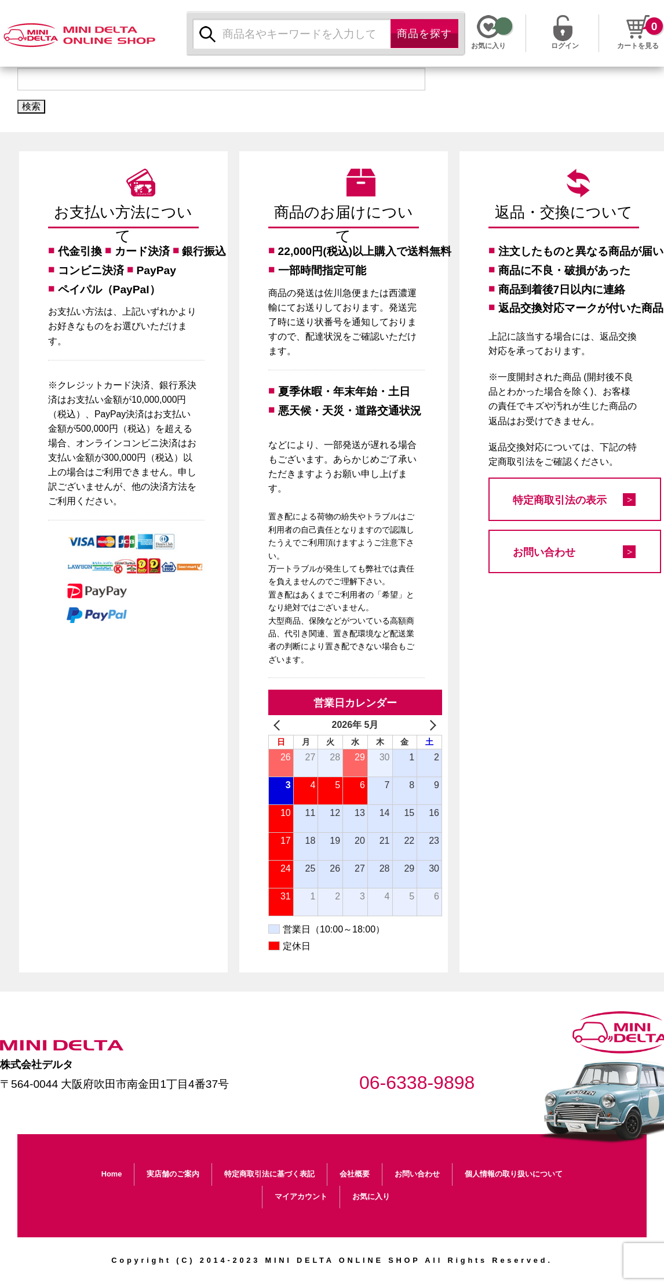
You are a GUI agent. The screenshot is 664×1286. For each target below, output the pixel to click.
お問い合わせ (544, 552)
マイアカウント (301, 1196)
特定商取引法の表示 (560, 500)
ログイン (565, 45)
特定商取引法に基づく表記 (269, 1174)
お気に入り (371, 1196)
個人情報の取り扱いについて (514, 1174)
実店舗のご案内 (173, 1174)
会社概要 (355, 1174)
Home (111, 1174)
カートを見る (638, 46)
